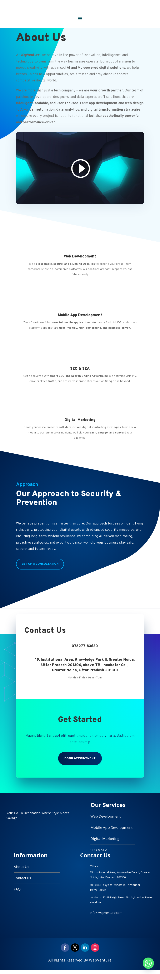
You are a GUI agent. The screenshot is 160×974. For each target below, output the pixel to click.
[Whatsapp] (148, 963)
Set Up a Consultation (40, 567)
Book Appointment (80, 762)
